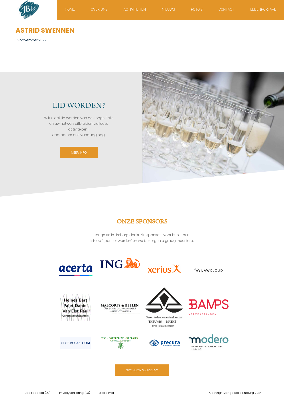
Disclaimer (106, 393)
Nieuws (168, 9)
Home (70, 9)
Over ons (99, 9)
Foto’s (197, 9)
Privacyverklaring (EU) (74, 393)
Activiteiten (135, 9)
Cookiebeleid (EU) (37, 393)
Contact (226, 9)
